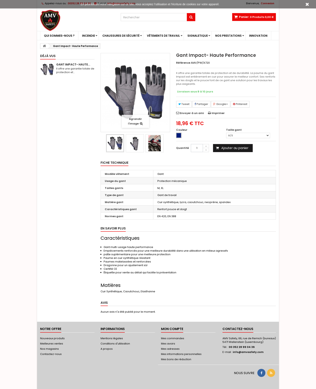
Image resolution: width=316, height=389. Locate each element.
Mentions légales (112, 338)
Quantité (182, 148)
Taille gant (234, 130)
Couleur (182, 130)
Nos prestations (228, 36)
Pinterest (240, 104)
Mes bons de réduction (176, 359)
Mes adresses (170, 349)
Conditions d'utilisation (115, 343)
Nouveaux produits (52, 338)
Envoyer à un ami (192, 113)
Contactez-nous (51, 354)
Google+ (220, 104)
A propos (107, 349)
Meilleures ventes (51, 343)
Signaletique (197, 36)
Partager (201, 104)
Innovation (258, 36)
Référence (183, 63)
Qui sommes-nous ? (59, 36)
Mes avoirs (168, 343)
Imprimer (218, 113)
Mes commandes (172, 338)
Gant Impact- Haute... (73, 64)
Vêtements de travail (163, 36)
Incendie (88, 36)
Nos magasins (49, 349)
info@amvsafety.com (248, 352)
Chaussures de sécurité (120, 36)
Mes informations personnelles (181, 354)
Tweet (183, 104)
